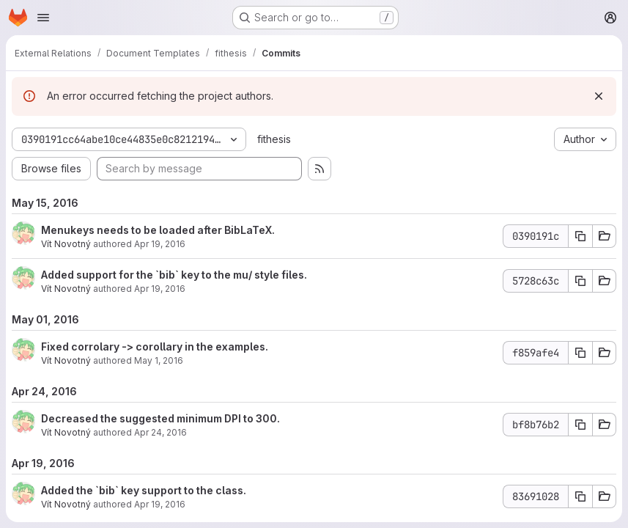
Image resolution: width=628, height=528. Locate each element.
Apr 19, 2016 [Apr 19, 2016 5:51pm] (159, 288)
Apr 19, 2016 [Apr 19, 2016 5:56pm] (159, 243)
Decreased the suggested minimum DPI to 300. (160, 418)
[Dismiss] (598, 96)
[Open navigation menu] (43, 17)
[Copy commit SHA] (580, 236)
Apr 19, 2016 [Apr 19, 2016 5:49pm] (159, 504)
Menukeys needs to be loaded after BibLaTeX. (158, 230)
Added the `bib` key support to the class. (143, 490)
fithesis (274, 139)
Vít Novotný (66, 243)
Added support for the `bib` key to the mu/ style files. (174, 274)
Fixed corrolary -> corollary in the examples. (154, 346)
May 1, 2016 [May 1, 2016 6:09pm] (158, 360)
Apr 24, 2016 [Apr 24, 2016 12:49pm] (160, 432)
